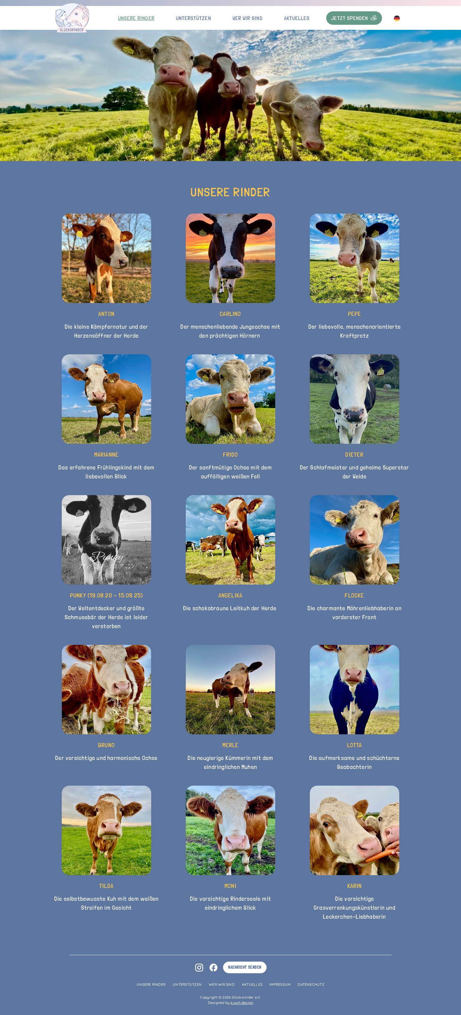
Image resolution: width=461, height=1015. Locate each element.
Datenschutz (311, 984)
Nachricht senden (245, 967)
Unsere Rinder (136, 18)
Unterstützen (193, 18)
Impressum (280, 984)
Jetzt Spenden (354, 18)
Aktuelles (297, 18)
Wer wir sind (248, 18)
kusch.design (241, 1002)
